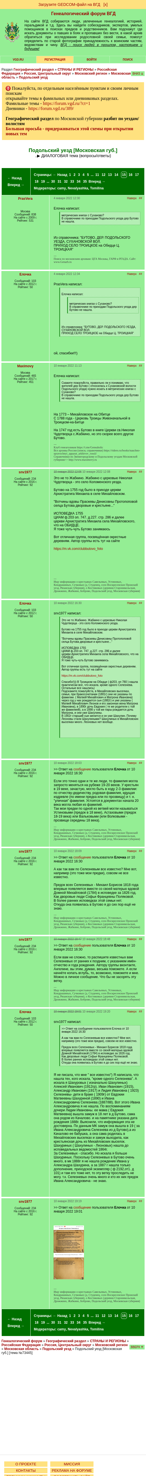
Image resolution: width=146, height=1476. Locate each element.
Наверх (132, 198)
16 (130, 175)
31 (59, 181)
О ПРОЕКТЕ (25, 1464)
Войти (92, 59)
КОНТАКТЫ (26, 1470)
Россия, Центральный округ (47, 73)
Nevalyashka (78, 188)
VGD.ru (18, 59)
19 (43, 181)
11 (97, 175)
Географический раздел (33, 70)
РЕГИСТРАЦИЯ (55, 59)
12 (103, 175)
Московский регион (91, 73)
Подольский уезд (33, 77)
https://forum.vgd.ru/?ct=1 (66, 103)
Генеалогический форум (21, 1341)
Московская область (21, 1349)
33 (72, 181)
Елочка (25, 274)
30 (53, 181)
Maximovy (25, 366)
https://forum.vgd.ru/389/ (51, 108)
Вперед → (16, 185)
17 (137, 175)
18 (36, 181)
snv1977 (25, 472)
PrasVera (25, 199)
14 (116, 175)
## (140, 198)
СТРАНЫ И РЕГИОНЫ (75, 70)
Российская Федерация (21, 1345)
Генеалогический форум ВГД (83, 13)
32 (66, 181)
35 (85, 181)
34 (78, 181)
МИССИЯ (72, 1464)
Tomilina (97, 188)
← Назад (14, 178)
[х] (105, 4)
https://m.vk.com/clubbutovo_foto (78, 549)
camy (61, 188)
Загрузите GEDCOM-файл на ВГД (69, 4)
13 (110, 175)
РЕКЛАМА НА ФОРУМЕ (72, 1470)
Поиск (128, 59)
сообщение (82, 769)
